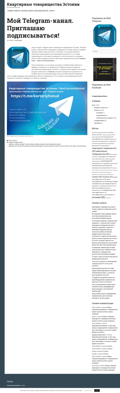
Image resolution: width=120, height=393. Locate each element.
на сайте (16, 385)
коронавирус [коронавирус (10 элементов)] (103, 156)
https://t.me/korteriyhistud (45, 61)
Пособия (99, 113)
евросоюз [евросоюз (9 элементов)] (95, 145)
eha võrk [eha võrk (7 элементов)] (94, 132)
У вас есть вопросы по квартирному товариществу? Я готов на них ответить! (104, 264)
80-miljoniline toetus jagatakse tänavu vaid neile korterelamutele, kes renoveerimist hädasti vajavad (104, 216)
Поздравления (99, 120)
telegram (11, 142)
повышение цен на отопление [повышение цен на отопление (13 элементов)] (102, 165)
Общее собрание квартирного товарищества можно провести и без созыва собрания (104, 319)
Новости (17, 11)
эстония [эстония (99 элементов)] (98, 197)
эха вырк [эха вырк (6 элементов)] (108, 197)
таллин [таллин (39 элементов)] (97, 177)
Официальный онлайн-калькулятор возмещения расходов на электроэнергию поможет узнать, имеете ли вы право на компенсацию (47, 146)
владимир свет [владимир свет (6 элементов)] (111, 134)
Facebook (51, 72)
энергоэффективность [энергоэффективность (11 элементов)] (99, 192)
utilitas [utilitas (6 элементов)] (105, 134)
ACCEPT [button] (97, 390)
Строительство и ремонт (104, 118)
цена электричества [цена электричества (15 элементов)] (108, 183)
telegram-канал (18, 142)
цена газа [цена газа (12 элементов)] (110, 181)
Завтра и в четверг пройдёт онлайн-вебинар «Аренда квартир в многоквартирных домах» (35, 144)
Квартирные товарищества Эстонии (43, 4)
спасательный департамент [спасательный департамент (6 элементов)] (107, 174)
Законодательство (41, 11)
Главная (10, 11)
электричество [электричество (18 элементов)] (109, 190)
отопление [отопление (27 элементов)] (106, 161)
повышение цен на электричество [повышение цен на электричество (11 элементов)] (102, 168)
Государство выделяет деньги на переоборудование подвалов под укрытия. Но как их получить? (103, 280)
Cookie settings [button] (88, 390)
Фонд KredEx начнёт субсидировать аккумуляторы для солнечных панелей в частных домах (104, 296)
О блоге (51, 11)
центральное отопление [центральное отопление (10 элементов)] (99, 186)
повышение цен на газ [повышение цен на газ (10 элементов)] (110, 163)
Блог (10, 140)
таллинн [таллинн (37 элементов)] (107, 177)
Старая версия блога (99, 96)
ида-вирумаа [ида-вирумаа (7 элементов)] (105, 145)
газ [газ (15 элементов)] (103, 137)
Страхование (100, 115)
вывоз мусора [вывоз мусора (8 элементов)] (96, 137)
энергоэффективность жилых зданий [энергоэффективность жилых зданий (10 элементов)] (103, 194)
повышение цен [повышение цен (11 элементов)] (97, 163)
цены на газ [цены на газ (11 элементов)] (111, 186)
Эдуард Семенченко (99, 335)
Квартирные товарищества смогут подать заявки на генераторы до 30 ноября (104, 209)
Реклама (97, 123)
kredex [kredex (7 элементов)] (100, 134)
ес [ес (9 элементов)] (100, 145)
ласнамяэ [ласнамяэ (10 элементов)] (112, 156)
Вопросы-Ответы (27, 11)
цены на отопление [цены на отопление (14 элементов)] (99, 188)
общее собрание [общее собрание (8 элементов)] (96, 159)
